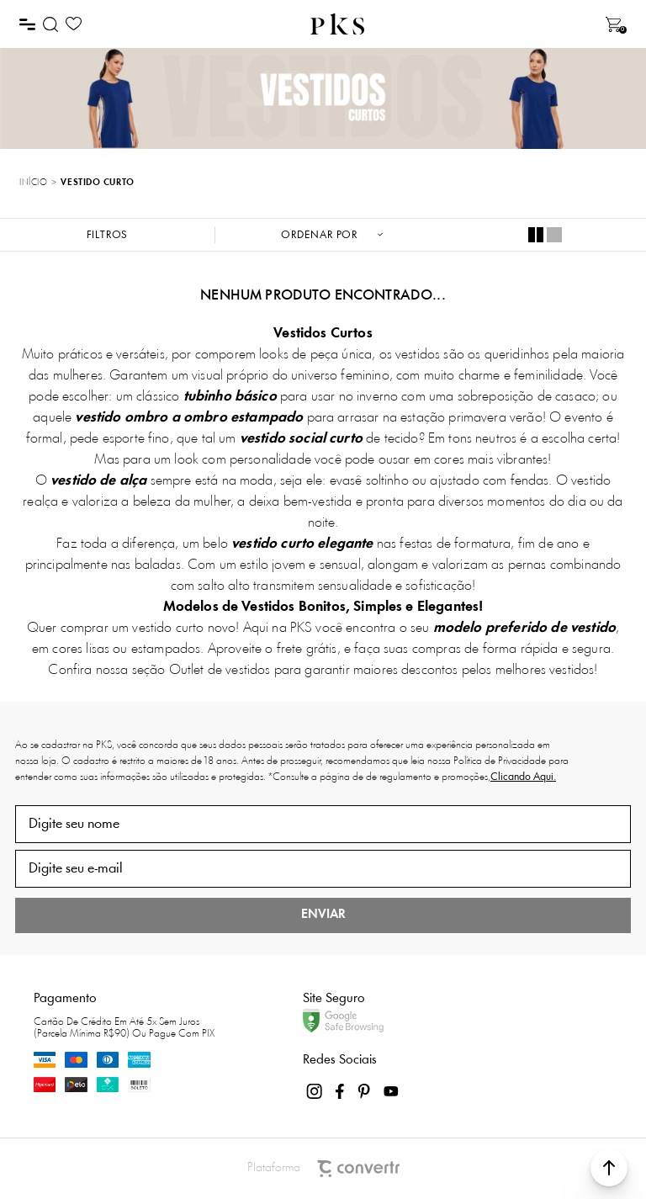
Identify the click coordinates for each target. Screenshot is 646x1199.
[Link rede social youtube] (391, 1091)
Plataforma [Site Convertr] (323, 1168)
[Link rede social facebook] (340, 1091)
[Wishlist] (74, 24)
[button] (608, 1167)
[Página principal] (337, 23)
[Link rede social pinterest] (366, 1091)
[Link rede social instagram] (315, 1091)
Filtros (108, 235)
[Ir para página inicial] (33, 183)
